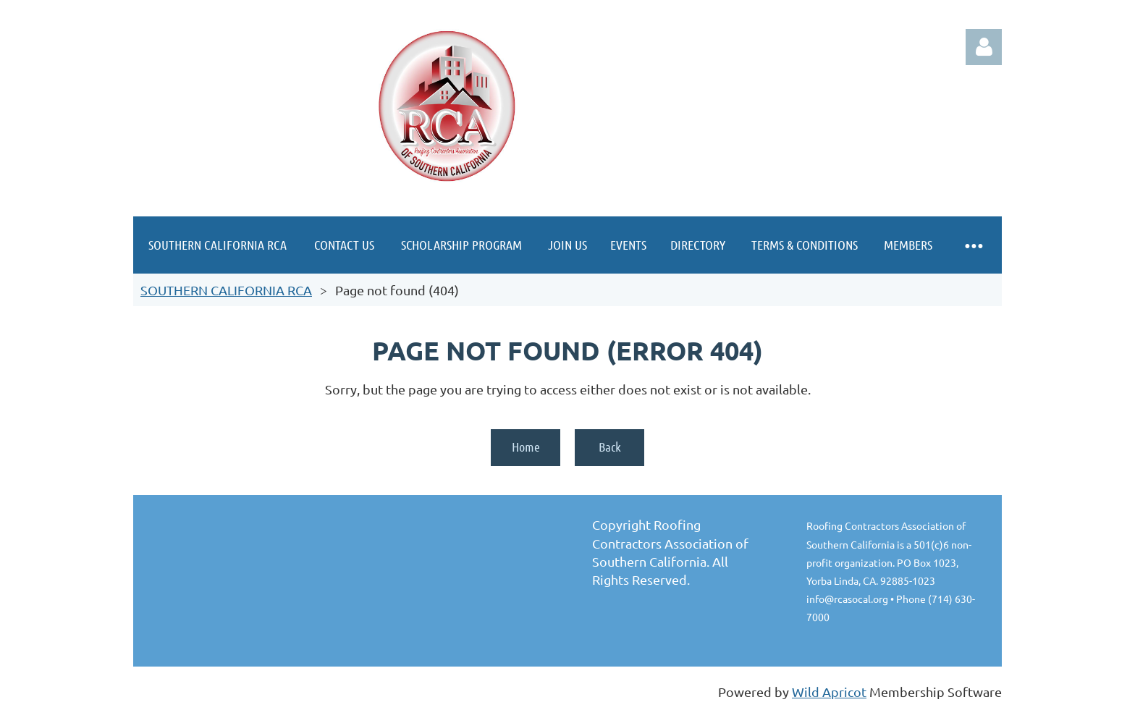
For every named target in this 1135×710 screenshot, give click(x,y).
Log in (984, 47)
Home (526, 447)
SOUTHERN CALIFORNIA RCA (226, 289)
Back (610, 447)
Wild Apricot (829, 691)
